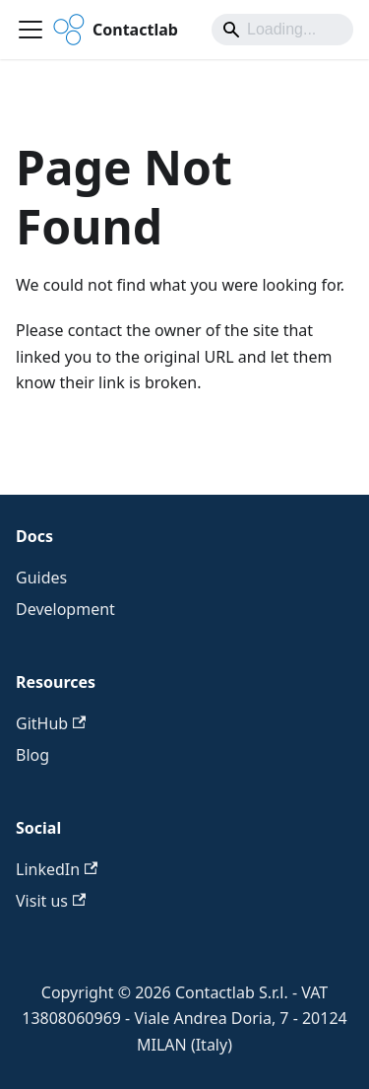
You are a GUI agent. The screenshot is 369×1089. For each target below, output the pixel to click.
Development (65, 609)
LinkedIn (56, 869)
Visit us (51, 901)
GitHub (51, 723)
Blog (32, 755)
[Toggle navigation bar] (30, 29)
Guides (41, 577)
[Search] (282, 29)
